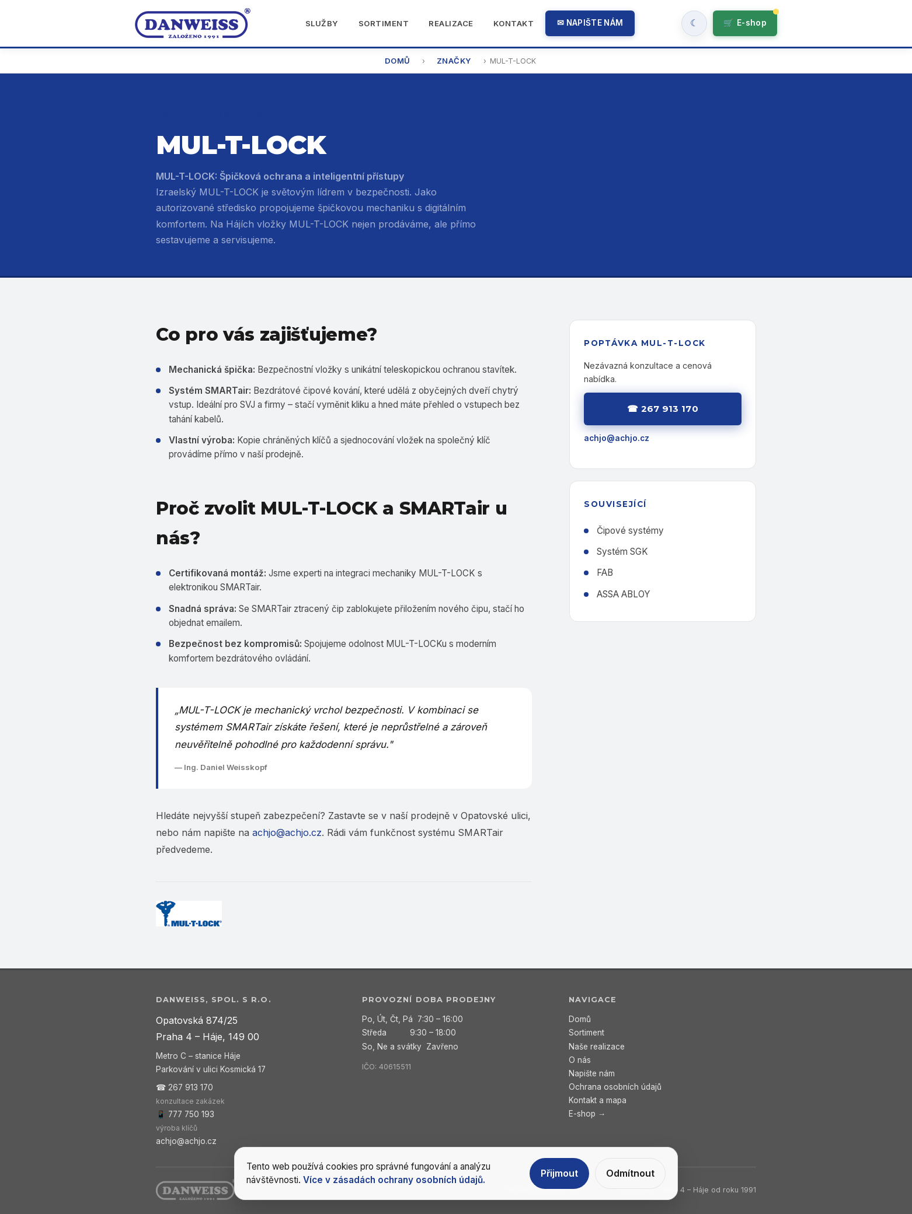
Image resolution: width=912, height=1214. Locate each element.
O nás (580, 1060)
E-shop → (587, 1113)
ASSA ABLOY (623, 594)
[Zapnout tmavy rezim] (694, 23)
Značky (454, 60)
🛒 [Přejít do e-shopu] (745, 23)
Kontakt (513, 23)
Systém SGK (622, 551)
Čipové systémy (630, 530)
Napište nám (592, 1073)
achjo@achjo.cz (287, 832)
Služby (322, 23)
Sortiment (383, 23)
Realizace (451, 23)
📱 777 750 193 (185, 1114)
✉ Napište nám (590, 22)
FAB (605, 572)
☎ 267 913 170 (662, 408)
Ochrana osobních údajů (615, 1086)
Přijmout (559, 1173)
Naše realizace (597, 1046)
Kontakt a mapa (597, 1100)
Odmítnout (630, 1173)
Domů (397, 60)
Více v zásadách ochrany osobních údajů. (394, 1179)
